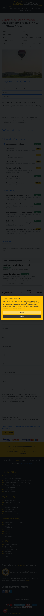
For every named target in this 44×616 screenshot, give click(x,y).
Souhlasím (22, 316)
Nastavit (22, 312)
